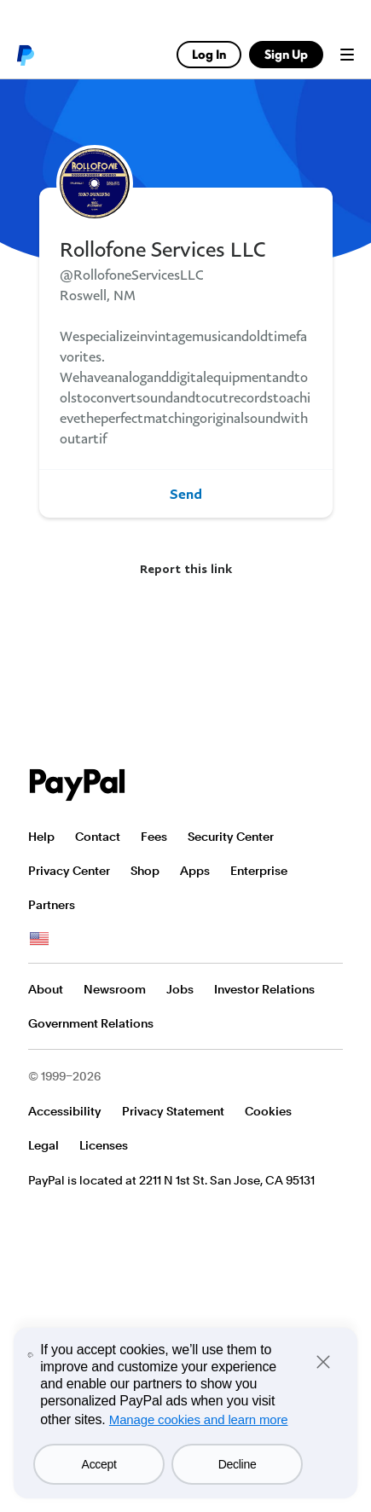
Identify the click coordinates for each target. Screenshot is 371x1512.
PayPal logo (25, 54)
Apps (195, 871)
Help (41, 836)
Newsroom (115, 989)
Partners (51, 905)
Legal (43, 1145)
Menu (347, 54)
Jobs (180, 989)
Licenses (103, 1145)
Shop (144, 871)
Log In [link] (209, 54)
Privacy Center (69, 871)
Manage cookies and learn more (198, 1419)
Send (186, 493)
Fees (154, 836)
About (45, 989)
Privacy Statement (173, 1111)
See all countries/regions (39, 939)
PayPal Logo (77, 785)
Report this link (186, 568)
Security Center (231, 836)
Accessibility (64, 1111)
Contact (97, 836)
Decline (237, 1464)
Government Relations (91, 1023)
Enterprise (258, 871)
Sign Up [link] (286, 54)
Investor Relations (264, 989)
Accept (99, 1464)
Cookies (268, 1111)
